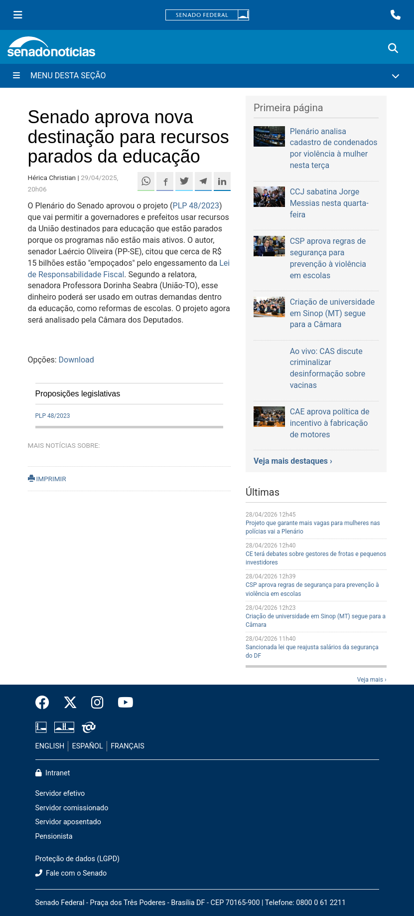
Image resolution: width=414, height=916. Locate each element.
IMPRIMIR (47, 479)
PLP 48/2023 (196, 205)
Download (76, 360)
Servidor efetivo (60, 793)
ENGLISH (50, 746)
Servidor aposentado (68, 822)
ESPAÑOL (87, 746)
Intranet (52, 773)
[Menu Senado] (18, 15)
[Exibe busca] (393, 48)
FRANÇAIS (127, 746)
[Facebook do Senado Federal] (45, 703)
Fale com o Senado (71, 873)
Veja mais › (372, 679)
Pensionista (54, 836)
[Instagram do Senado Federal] (97, 703)
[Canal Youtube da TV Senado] (122, 703)
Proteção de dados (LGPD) (77, 859)
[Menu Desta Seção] (207, 76)
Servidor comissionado (72, 808)
